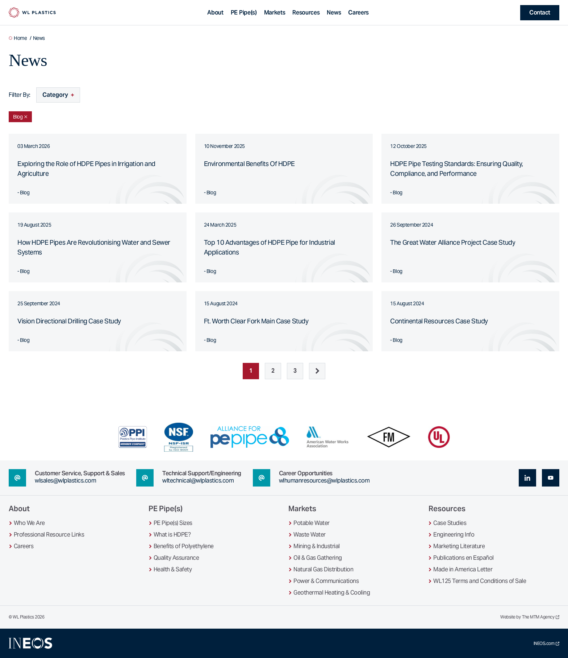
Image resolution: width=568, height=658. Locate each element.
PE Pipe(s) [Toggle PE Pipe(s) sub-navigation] (244, 13)
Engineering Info (453, 534)
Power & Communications (326, 581)
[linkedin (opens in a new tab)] (527, 478)
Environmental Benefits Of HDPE (249, 164)
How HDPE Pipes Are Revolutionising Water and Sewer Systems (93, 247)
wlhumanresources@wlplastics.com (324, 480)
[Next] (317, 371)
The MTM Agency (540, 617)
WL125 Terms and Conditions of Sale (479, 581)
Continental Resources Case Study (439, 321)
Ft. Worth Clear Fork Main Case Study (256, 321)
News (334, 13)
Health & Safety (173, 569)
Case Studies (449, 523)
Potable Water (311, 523)
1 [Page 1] (250, 371)
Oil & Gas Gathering (317, 557)
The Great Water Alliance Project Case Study (452, 242)
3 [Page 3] (295, 371)
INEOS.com (547, 643)
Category (55, 95)
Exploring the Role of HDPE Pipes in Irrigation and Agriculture (86, 169)
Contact (539, 12)
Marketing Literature (459, 546)
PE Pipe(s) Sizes (173, 523)
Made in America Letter (462, 569)
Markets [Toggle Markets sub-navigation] (274, 13)
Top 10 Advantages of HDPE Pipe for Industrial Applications (269, 247)
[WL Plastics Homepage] (32, 12)
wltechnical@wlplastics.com (198, 480)
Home (20, 38)
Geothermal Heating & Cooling (331, 592)
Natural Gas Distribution (323, 569)
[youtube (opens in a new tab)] (550, 478)
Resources (306, 13)
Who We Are (29, 523)
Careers (358, 13)
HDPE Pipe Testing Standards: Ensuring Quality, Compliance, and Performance (456, 169)
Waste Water (309, 534)
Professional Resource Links (49, 534)
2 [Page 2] (273, 371)
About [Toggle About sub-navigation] (215, 13)
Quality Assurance (176, 557)
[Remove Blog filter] (26, 117)
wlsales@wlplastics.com (65, 480)
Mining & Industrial (316, 546)
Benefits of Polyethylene (184, 546)
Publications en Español (463, 557)
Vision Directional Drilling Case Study (69, 321)
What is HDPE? (172, 534)
